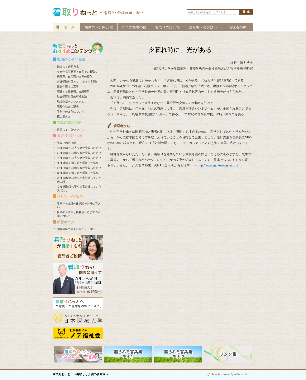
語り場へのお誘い (203, 27)
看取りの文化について (70, 111)
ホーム (69, 27)
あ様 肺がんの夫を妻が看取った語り (79, 147)
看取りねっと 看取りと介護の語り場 (98, 12)
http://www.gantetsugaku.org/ (218, 165)
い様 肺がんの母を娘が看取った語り (79, 152)
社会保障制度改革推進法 (72, 96)
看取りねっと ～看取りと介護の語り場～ (80, 374)
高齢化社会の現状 (68, 106)
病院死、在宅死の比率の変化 (74, 76)
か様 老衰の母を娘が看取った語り (78, 172)
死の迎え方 (64, 116)
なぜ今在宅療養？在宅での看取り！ (78, 71)
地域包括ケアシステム (70, 101)
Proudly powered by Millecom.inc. (230, 374)
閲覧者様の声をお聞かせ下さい (76, 229)
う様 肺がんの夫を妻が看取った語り (79, 157)
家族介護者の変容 (68, 86)
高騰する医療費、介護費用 (73, 91)
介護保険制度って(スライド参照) (77, 81)
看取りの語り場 (167, 27)
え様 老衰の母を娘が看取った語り (78, 162)
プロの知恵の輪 (134, 27)
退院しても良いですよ (70, 129)
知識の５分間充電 (99, 27)
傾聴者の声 (238, 27)
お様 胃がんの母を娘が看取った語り (79, 167)
